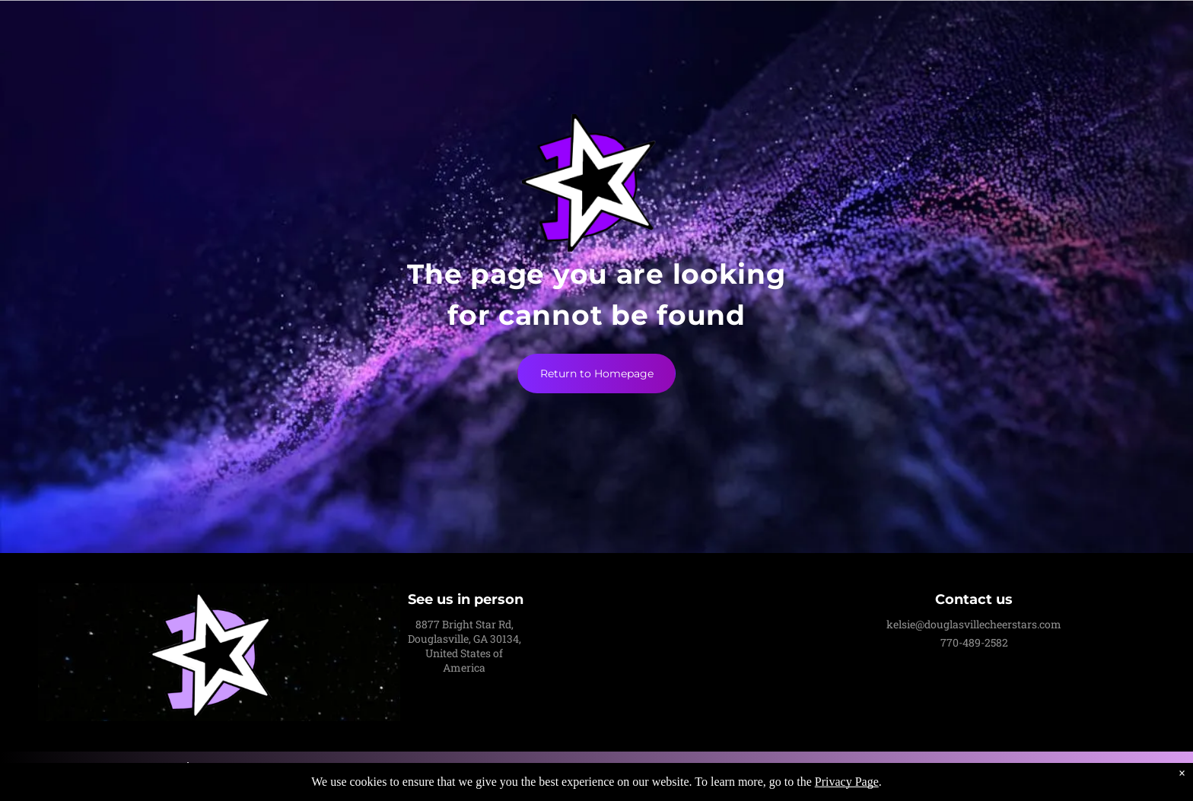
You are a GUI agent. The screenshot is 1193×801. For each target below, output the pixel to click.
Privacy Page (847, 781)
